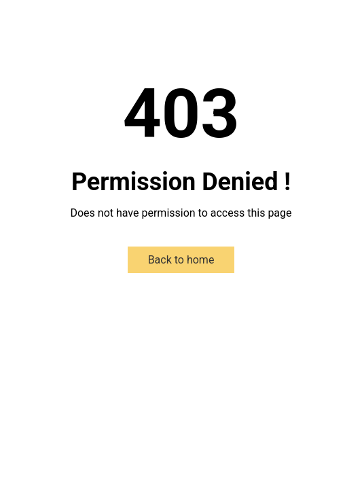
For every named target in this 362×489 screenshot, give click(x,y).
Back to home (181, 259)
